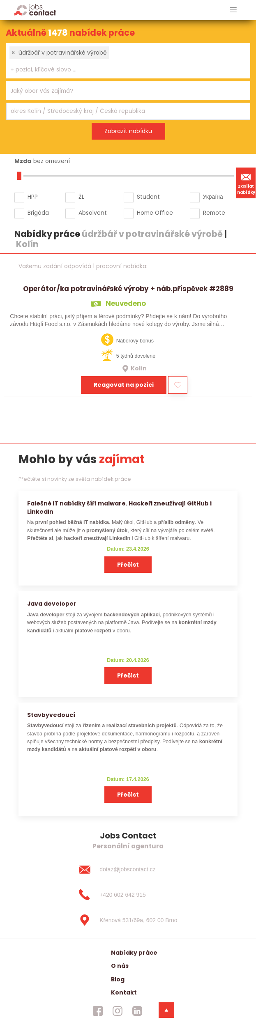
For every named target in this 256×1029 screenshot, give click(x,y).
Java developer (51, 603)
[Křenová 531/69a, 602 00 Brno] (128, 920)
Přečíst (128, 564)
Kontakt (124, 992)
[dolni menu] (166, 1010)
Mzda (22, 161)
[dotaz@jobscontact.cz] (128, 869)
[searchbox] (123, 69)
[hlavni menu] (233, 10)
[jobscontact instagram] (117, 1010)
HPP (33, 197)
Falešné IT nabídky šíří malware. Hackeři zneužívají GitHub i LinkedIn (119, 507)
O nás (120, 966)
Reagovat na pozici (124, 385)
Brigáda (38, 213)
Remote (214, 213)
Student (148, 197)
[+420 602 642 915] (128, 895)
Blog (118, 979)
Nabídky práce (134, 953)
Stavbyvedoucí (51, 715)
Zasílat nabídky (246, 182)
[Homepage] (35, 9)
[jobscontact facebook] (98, 1010)
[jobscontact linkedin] (137, 1010)
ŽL (81, 197)
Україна (213, 197)
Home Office (155, 213)
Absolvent (92, 213)
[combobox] (128, 60)
